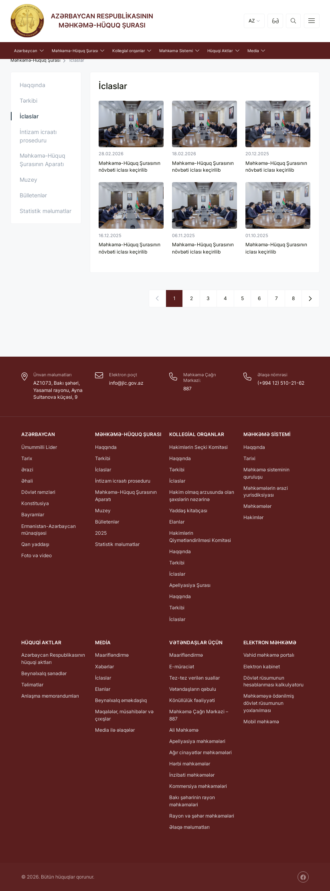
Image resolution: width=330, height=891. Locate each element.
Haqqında (32, 84)
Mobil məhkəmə (261, 721)
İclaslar (29, 116)
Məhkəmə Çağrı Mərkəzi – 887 (198, 715)
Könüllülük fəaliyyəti (192, 700)
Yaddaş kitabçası (188, 510)
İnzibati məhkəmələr (192, 775)
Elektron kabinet (261, 666)
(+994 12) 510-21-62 (280, 383)
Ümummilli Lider (39, 447)
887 (187, 389)
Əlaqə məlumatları (189, 827)
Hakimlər (253, 517)
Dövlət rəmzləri (38, 492)
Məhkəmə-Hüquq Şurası (35, 60)
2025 (101, 533)
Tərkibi (28, 100)
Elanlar (176, 522)
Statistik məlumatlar (45, 210)
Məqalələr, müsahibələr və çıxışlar (124, 715)
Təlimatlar (32, 685)
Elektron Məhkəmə (269, 642)
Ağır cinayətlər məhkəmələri (200, 752)
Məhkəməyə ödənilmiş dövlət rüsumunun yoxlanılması (268, 703)
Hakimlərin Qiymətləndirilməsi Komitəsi (200, 536)
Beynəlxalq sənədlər (44, 673)
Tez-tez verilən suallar (194, 677)
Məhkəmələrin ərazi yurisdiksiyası (265, 491)
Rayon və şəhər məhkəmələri (201, 816)
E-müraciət (181, 666)
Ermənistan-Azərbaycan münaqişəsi (48, 529)
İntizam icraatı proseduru (38, 136)
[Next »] (310, 298)
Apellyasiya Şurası (190, 585)
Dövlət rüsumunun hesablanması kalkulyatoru (273, 681)
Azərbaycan (38, 434)
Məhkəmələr (257, 506)
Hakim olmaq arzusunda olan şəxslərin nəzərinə (201, 495)
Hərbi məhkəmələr (189, 764)
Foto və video (36, 555)
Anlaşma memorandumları (50, 696)
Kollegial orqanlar (196, 434)
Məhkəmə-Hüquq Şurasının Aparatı (42, 159)
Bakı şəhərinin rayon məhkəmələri (192, 801)
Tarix (26, 458)
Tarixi (249, 458)
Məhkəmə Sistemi (266, 434)
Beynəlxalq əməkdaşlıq (121, 700)
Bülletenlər (33, 195)
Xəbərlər (104, 666)
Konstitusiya (35, 503)
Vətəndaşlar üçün (196, 642)
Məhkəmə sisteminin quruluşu (266, 473)
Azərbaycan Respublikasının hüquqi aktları (53, 658)
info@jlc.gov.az (126, 383)
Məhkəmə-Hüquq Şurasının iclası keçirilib (276, 248)
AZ (252, 21)
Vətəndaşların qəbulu (192, 689)
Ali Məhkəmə (183, 730)
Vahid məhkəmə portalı (268, 655)
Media (103, 642)
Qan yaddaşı (35, 544)
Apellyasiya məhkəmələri (197, 741)
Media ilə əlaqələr (115, 730)
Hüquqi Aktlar (41, 642)
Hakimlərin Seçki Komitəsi (198, 447)
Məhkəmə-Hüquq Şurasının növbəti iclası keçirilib (129, 166)
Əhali (27, 481)
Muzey (28, 179)
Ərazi (27, 470)
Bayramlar (32, 514)
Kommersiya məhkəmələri (198, 786)
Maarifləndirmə (112, 655)
